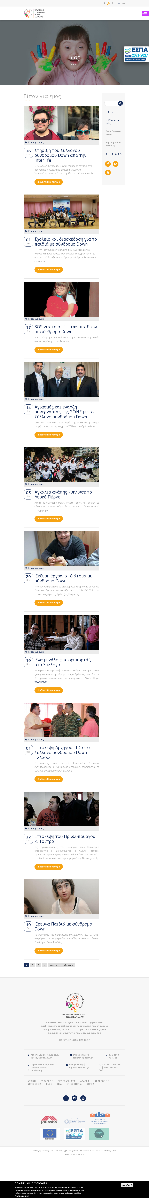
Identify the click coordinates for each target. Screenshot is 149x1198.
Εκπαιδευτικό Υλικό (113, 133)
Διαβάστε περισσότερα (50, 183)
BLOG (49, 1084)
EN (123, 3)
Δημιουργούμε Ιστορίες (113, 144)
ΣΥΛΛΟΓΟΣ (47, 1081)
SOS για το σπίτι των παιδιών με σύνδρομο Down (65, 329)
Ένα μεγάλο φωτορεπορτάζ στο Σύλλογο (62, 662)
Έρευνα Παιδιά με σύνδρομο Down (63, 926)
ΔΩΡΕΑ (90, 1084)
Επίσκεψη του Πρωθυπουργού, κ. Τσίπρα (65, 838)
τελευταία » (68, 965)
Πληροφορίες (22, 1196)
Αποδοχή (127, 1185)
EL (119, 3)
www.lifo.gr (40, 681)
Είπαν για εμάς (36, 142)
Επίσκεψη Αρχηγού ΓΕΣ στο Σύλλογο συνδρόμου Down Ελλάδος (62, 752)
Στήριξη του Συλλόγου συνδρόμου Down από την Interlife (60, 155)
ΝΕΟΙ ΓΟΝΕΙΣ (101, 1081)
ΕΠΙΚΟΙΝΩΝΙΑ (74, 1084)
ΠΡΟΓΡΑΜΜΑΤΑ (66, 1081)
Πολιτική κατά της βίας (74, 1040)
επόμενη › (54, 965)
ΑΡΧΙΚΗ (32, 1081)
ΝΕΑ (59, 1084)
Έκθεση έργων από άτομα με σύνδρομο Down (63, 578)
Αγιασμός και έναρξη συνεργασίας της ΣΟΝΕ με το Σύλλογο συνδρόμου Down (64, 412)
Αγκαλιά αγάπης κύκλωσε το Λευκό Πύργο (63, 494)
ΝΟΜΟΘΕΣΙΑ (34, 1084)
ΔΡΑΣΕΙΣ (84, 1081)
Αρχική (73, 64)
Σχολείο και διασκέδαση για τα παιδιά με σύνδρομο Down (65, 241)
